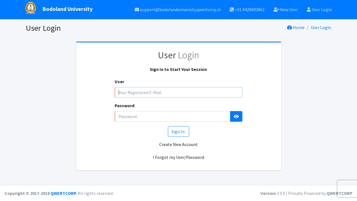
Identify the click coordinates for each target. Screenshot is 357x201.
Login (178, 55)
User (119, 81)
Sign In (178, 131)
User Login (319, 9)
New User (286, 9)
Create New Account (178, 144)
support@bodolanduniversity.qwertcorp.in (178, 9)
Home (296, 27)
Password (124, 105)
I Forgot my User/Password (178, 157)
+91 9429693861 (247, 9)
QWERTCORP (63, 193)
